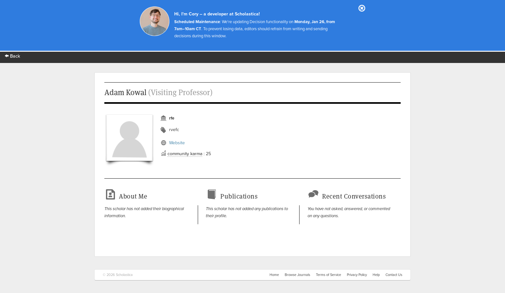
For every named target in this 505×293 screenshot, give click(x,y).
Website (177, 143)
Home (274, 275)
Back (12, 56)
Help (376, 275)
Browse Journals (297, 275)
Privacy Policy (357, 275)
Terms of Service (328, 275)
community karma (184, 153)
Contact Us (394, 275)
